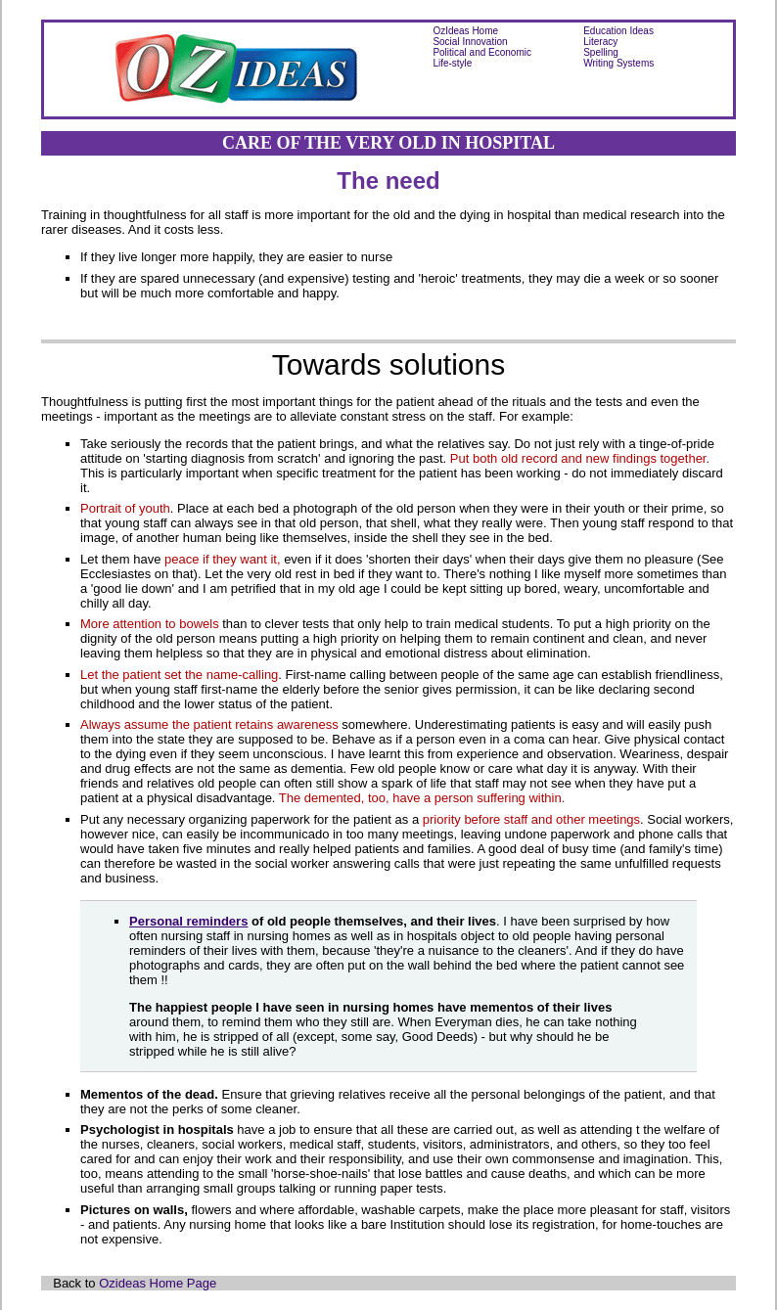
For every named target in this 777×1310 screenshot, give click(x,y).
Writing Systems (618, 63)
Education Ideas (618, 30)
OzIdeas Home (465, 30)
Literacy (600, 41)
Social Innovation (470, 41)
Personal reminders (188, 921)
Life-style (452, 63)
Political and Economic (482, 52)
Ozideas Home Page (157, 1283)
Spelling (600, 52)
